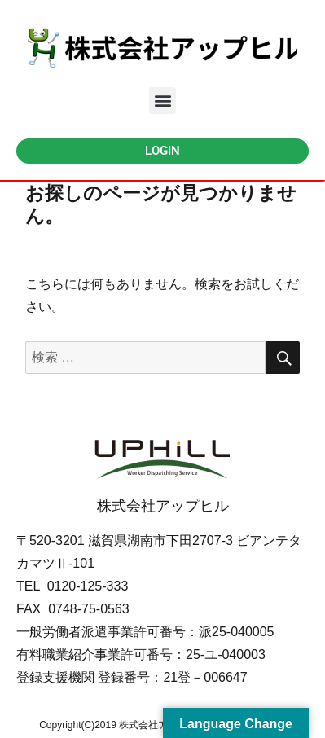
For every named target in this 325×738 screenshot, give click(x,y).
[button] (162, 100)
